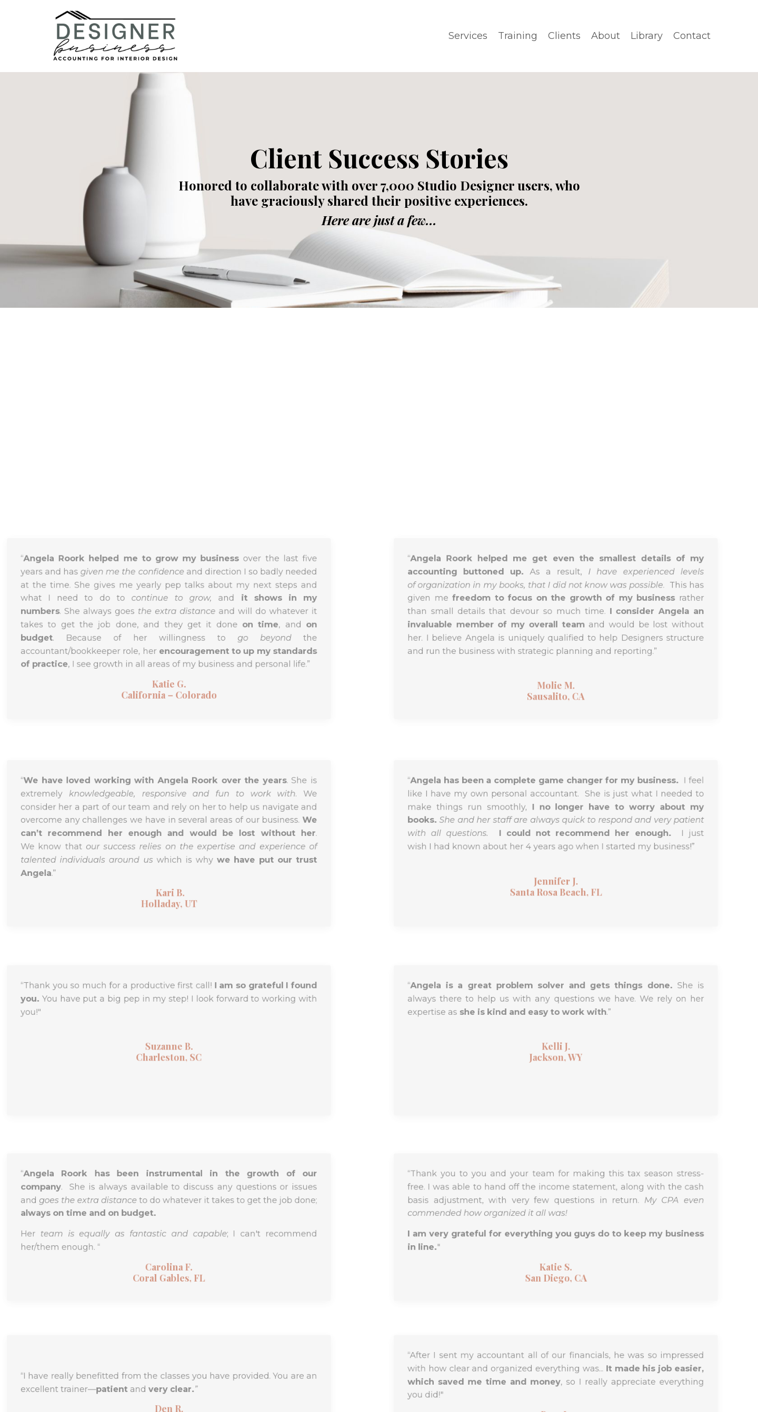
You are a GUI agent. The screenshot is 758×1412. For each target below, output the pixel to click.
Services (467, 36)
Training (517, 36)
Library (647, 36)
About (605, 36)
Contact (692, 36)
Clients (564, 36)
